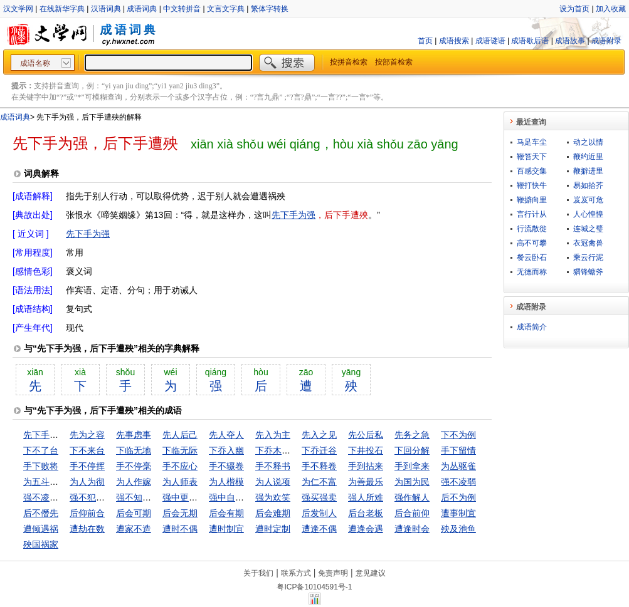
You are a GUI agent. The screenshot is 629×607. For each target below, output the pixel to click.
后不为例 (458, 497)
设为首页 (574, 8)
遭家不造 (133, 529)
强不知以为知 (142, 497)
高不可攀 (532, 243)
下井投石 (365, 450)
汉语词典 (106, 8)
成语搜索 (454, 40)
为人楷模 (226, 482)
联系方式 (296, 573)
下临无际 (180, 450)
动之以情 (588, 142)
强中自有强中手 (239, 497)
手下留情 (458, 450)
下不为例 (458, 435)
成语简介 (532, 327)
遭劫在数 (87, 529)
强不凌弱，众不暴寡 (62, 497)
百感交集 (532, 171)
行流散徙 (532, 228)
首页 (425, 40)
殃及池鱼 (458, 529)
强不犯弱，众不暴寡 (109, 497)
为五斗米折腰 (49, 482)
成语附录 (606, 40)
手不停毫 (133, 466)
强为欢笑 (272, 497)
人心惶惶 (588, 214)
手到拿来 (412, 466)
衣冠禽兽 (588, 243)
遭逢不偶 (319, 529)
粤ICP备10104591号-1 (314, 587)
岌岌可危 (588, 199)
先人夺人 (226, 435)
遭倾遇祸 (40, 529)
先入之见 (319, 435)
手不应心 (180, 466)
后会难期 (272, 513)
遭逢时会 (412, 529)
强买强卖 (319, 497)
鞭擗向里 (532, 199)
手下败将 (40, 466)
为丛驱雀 (458, 466)
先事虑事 (133, 435)
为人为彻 (87, 482)
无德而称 (532, 271)
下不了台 (40, 450)
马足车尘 (532, 142)
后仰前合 (87, 513)
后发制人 (319, 513)
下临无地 (133, 450)
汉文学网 (18, 8)
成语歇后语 (530, 40)
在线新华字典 (62, 8)
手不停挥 (87, 466)
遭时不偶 (180, 529)
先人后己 (180, 435)
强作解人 (412, 497)
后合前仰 (412, 513)
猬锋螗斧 (588, 271)
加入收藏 (611, 8)
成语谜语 (490, 40)
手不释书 (272, 466)
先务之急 (412, 435)
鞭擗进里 (588, 171)
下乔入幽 (226, 450)
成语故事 (570, 40)
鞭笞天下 (532, 156)
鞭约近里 (588, 156)
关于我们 (258, 573)
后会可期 (133, 513)
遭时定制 (272, 529)
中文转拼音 (182, 8)
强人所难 (365, 497)
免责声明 (333, 573)
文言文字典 (226, 8)
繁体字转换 (269, 8)
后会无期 (180, 513)
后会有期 (226, 513)
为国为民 (412, 482)
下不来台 (87, 450)
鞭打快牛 (532, 185)
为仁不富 (319, 482)
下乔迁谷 (319, 450)
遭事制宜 (458, 513)
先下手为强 (293, 215)
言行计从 (532, 214)
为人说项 (272, 482)
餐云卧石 (532, 257)
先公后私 (365, 435)
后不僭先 (40, 513)
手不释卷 (319, 466)
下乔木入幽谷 (281, 450)
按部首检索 (394, 62)
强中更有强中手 (193, 497)
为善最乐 (365, 482)
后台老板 (365, 513)
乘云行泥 (588, 257)
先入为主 (272, 435)
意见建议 (371, 573)
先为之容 (87, 435)
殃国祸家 (40, 544)
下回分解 (412, 450)
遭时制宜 (226, 529)
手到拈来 (365, 466)
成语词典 (142, 8)
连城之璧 (588, 228)
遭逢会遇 (365, 529)
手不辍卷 (226, 466)
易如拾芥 (588, 185)
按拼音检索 (348, 62)
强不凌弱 (458, 482)
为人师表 (180, 482)
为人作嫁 (133, 482)
